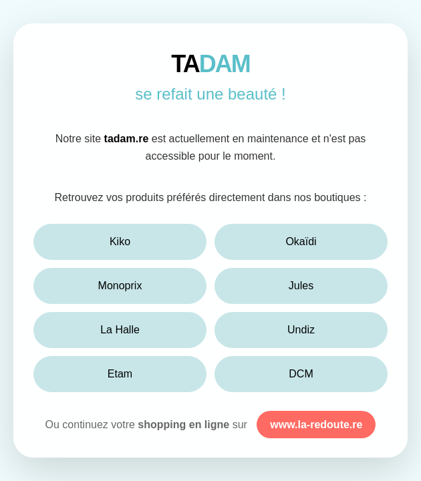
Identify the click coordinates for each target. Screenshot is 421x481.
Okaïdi (300, 241)
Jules (301, 285)
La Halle (120, 329)
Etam (120, 373)
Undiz (301, 329)
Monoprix (120, 285)
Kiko (120, 241)
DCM (301, 373)
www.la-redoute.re (316, 424)
